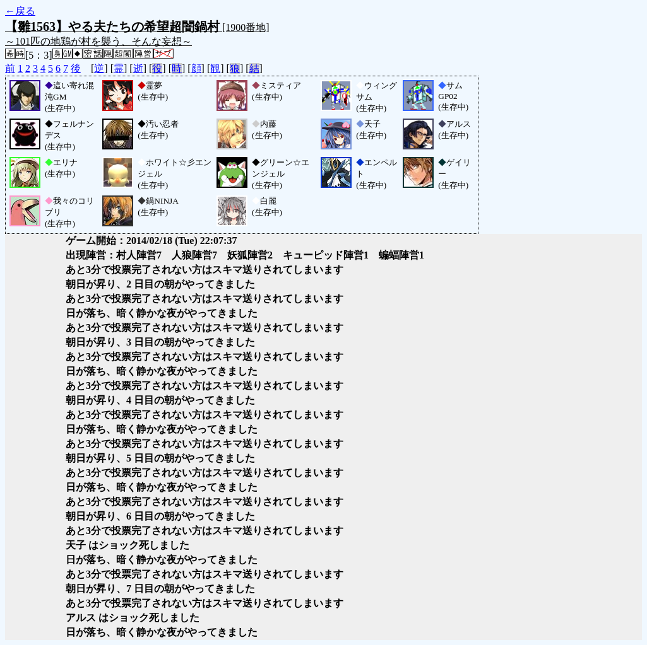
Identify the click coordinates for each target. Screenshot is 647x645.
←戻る (20, 11)
